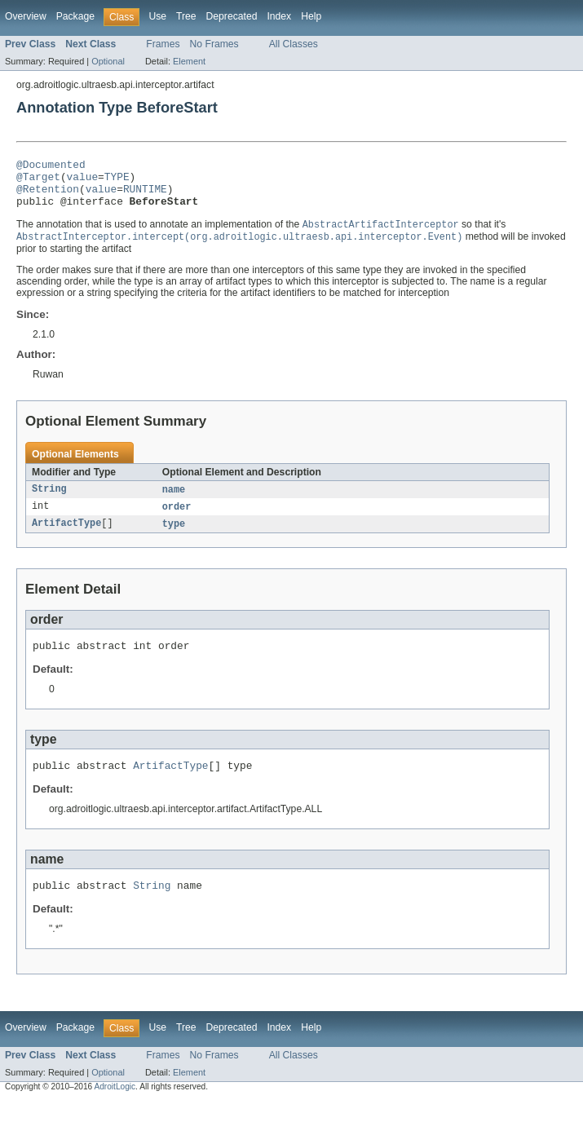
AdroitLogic (114, 1107)
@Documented (51, 166)
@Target (38, 181)
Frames (162, 44)
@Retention (47, 195)
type (173, 537)
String (49, 501)
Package (75, 16)
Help (311, 16)
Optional (108, 61)
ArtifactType (66, 537)
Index (279, 16)
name (173, 501)
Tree (186, 16)
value (82, 181)
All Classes (293, 44)
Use (157, 16)
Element (189, 61)
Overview (25, 16)
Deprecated (232, 16)
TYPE (117, 181)
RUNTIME (145, 195)
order (177, 519)
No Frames (214, 44)
